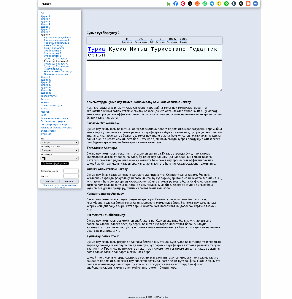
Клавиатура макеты (51, 146)
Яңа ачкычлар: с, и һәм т (58, 37)
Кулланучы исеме (49, 171)
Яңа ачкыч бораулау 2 (56, 42)
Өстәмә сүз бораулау (56, 74)
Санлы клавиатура (51, 105)
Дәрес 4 (45, 24)
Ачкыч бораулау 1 (54, 45)
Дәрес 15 (46, 92)
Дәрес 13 (46, 87)
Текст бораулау (53, 68)
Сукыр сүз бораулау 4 (56, 66)
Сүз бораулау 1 (52, 50)
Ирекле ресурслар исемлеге (56, 127)
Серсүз (44, 176)
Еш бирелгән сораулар (53, 121)
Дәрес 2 (45, 19)
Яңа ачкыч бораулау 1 (56, 40)
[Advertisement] (154, 18)
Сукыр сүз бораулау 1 (56, 58)
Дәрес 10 (46, 79)
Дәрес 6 (45, 29)
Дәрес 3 (45, 21)
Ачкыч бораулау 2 (54, 48)
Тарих (44, 108)
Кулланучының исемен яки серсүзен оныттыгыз (59, 186)
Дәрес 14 (46, 90)
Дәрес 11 (46, 82)
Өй (42, 13)
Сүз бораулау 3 (52, 55)
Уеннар (45, 102)
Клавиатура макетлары (54, 118)
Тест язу (45, 99)
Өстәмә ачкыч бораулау (58, 71)
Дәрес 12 (46, 85)
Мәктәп (45, 111)
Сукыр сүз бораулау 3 (56, 63)
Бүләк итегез (48, 130)
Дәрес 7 (45, 32)
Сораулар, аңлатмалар (54, 124)
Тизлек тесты (49, 96)
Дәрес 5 (45, 26)
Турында (46, 134)
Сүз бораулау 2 (52, 53)
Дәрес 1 (45, 16)
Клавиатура (46, 154)
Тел (43, 139)
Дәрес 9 (45, 77)
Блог (43, 115)
